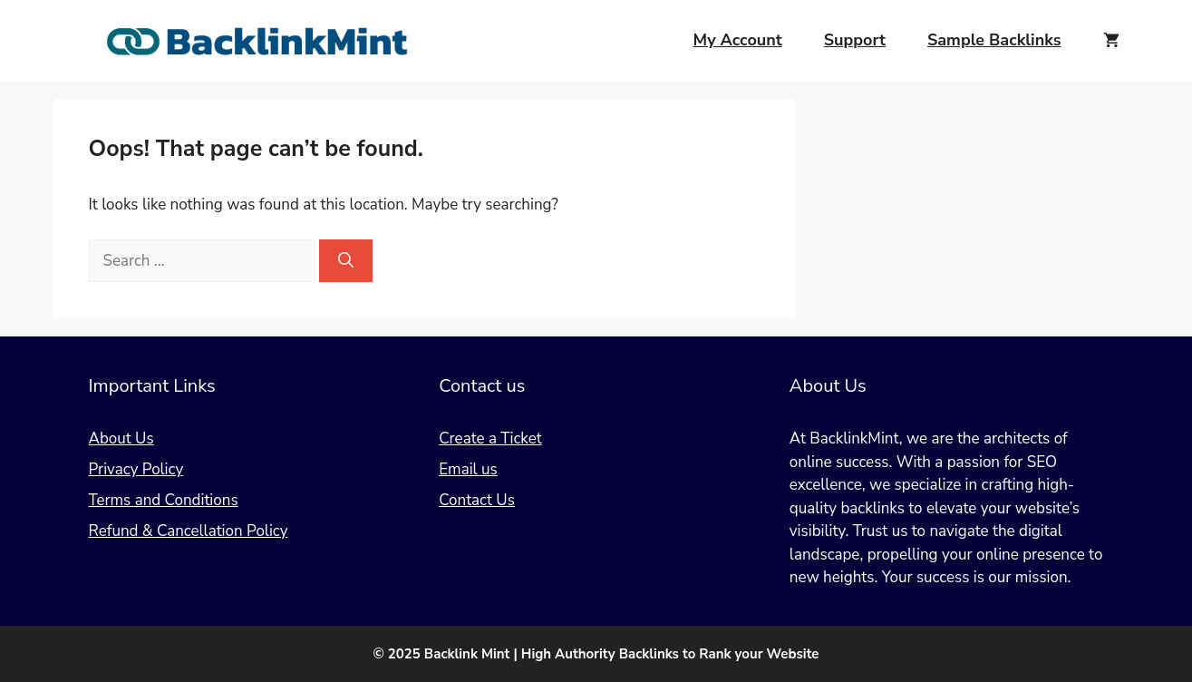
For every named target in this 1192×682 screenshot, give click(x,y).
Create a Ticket (490, 438)
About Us (121, 438)
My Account (737, 40)
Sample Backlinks (994, 40)
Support (855, 40)
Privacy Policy (136, 469)
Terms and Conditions (163, 500)
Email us (468, 469)
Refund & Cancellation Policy (188, 531)
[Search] (346, 261)
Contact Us (477, 500)
